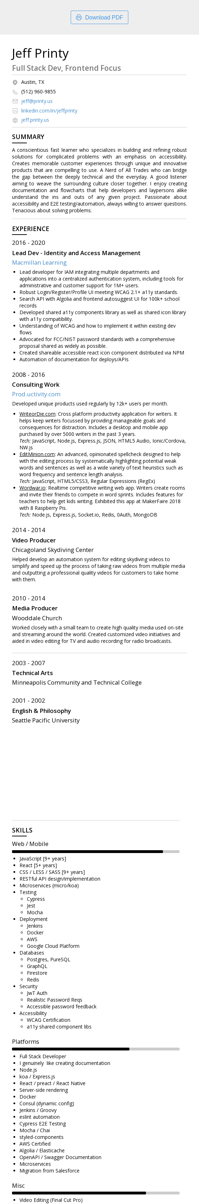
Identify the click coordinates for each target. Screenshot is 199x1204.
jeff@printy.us (37, 101)
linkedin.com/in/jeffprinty (49, 110)
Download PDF (99, 17)
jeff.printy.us (35, 119)
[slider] (87, 851)
